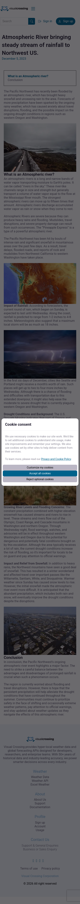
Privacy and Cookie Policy (56, 459)
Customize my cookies (40, 467)
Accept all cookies (40, 473)
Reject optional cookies (40, 479)
